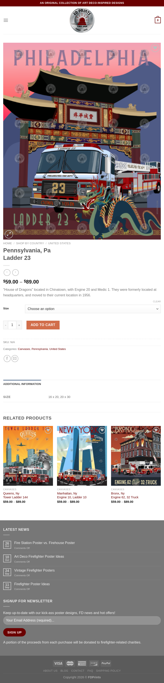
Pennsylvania (40, 349)
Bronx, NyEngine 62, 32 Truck (124, 495)
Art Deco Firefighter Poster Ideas (39, 556)
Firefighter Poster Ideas (32, 584)
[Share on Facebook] (7, 358)
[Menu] (5, 20)
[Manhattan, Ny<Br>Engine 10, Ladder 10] (82, 456)
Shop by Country (30, 243)
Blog (64, 670)
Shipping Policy (108, 670)
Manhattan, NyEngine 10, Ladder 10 (71, 495)
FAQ (90, 670)
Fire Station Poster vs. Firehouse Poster (44, 543)
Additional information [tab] (22, 384)
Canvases (24, 349)
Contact (78, 670)
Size (6, 308)
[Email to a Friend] (14, 358)
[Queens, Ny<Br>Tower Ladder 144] (28, 456)
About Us (50, 670)
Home (7, 243)
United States (59, 243)
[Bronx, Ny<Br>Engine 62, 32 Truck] (136, 456)
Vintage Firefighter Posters (34, 570)
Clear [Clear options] (157, 301)
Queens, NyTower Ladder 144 (15, 495)
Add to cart (43, 325)
